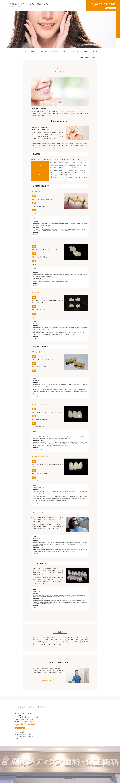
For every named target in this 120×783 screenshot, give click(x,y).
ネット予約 (110, 8)
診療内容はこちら (47, 680)
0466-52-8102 (104, 4)
